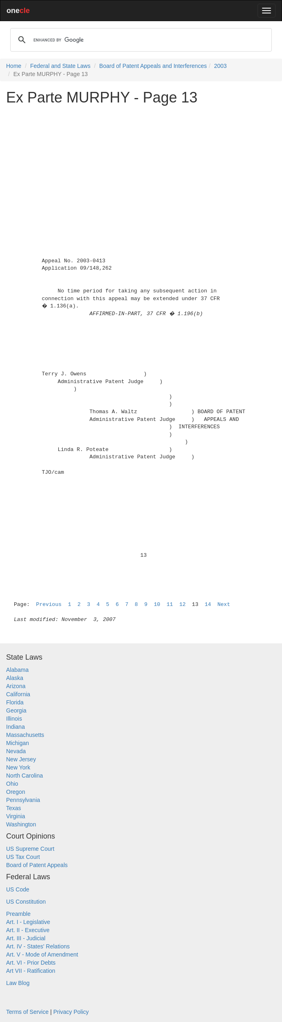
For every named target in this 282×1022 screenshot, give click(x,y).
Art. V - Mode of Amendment (42, 954)
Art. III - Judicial (25, 938)
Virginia (15, 816)
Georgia (16, 710)
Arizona (15, 686)
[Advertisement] (141, 168)
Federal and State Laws (60, 66)
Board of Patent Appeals (37, 865)
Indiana (15, 726)
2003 (220, 66)
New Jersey (21, 759)
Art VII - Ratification (30, 971)
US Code (17, 889)
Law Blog (18, 983)
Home (13, 66)
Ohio (12, 783)
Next (224, 604)
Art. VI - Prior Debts (30, 962)
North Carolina (24, 775)
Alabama (17, 670)
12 (182, 604)
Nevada (16, 751)
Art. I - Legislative (28, 922)
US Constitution (26, 901)
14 (208, 604)
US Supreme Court (30, 848)
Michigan (17, 743)
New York (18, 767)
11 (170, 604)
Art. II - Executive (28, 930)
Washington (21, 824)
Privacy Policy (71, 1012)
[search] (139, 40)
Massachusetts (25, 735)
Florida (15, 702)
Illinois (14, 718)
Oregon (15, 792)
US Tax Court (23, 857)
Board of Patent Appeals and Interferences (153, 66)
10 (157, 604)
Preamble (18, 914)
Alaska (14, 678)
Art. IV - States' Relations (38, 946)
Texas (13, 808)
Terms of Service (27, 1012)
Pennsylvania (23, 800)
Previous (49, 604)
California (18, 694)
